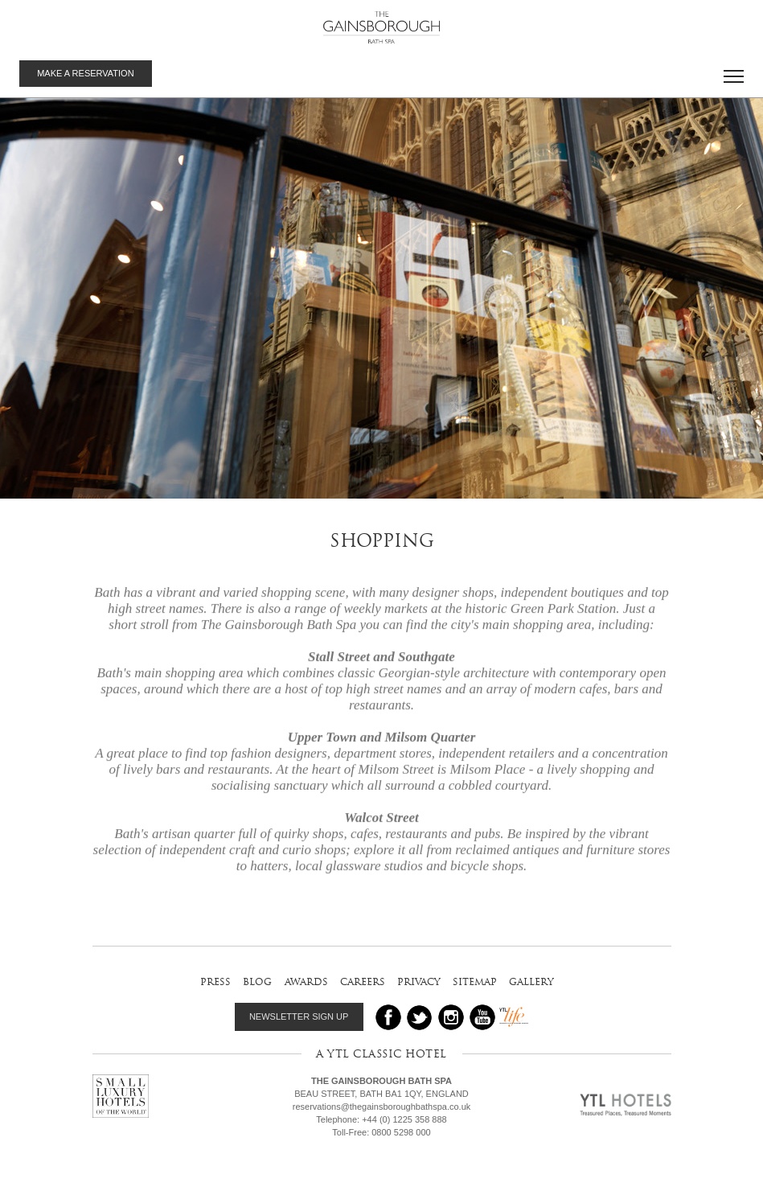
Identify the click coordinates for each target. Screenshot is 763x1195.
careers (362, 981)
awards (306, 981)
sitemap (475, 981)
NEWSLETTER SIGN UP (298, 1016)
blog (257, 981)
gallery (531, 981)
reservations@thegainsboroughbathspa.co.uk (382, 1106)
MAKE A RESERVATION (85, 73)
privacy (418, 981)
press (215, 981)
